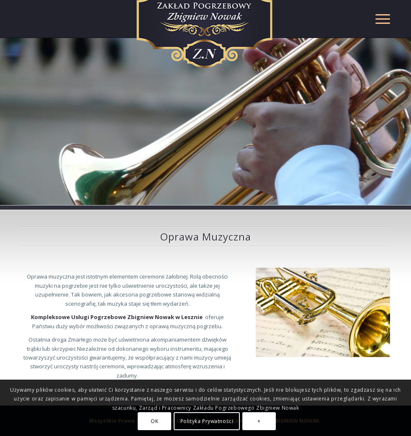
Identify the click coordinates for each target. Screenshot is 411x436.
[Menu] (378, 19)
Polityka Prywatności (207, 421)
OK (154, 421)
